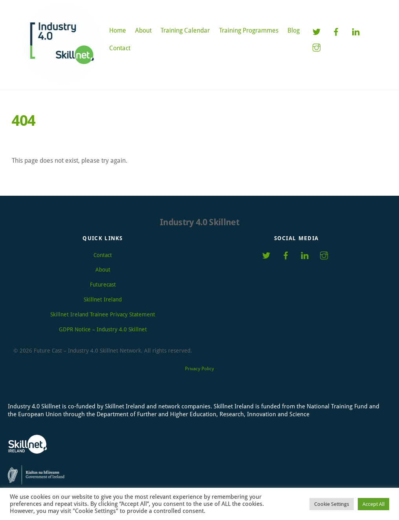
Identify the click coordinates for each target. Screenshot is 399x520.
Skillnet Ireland (103, 299)
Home (117, 30)
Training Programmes (248, 30)
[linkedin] (356, 31)
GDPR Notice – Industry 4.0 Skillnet (103, 329)
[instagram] (316, 47)
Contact (119, 48)
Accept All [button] (373, 504)
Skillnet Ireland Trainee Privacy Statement (102, 314)
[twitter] (316, 31)
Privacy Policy (199, 368)
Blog (293, 30)
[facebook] (336, 31)
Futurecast (103, 284)
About (143, 30)
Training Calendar (185, 30)
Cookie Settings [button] (331, 504)
